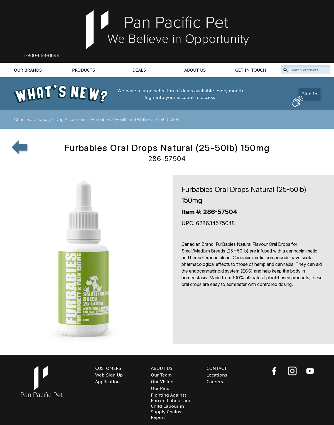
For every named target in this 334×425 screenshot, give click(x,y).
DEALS (139, 70)
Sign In (309, 93)
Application (107, 381)
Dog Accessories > (73, 119)
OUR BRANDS (28, 70)
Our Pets (160, 388)
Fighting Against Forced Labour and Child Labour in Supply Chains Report (171, 406)
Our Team (161, 375)
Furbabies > (103, 119)
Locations (217, 375)
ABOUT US (195, 70)
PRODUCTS (83, 70)
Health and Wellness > (136, 119)
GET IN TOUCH (250, 70)
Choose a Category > (34, 119)
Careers (215, 381)
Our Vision (162, 381)
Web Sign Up (109, 375)
